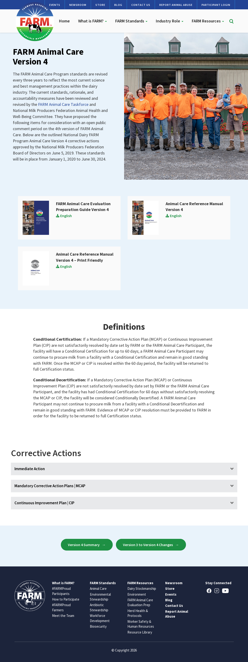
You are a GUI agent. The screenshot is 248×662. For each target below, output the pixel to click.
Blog (118, 5)
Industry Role (169, 21)
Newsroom (77, 5)
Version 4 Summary (84, 544)
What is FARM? (92, 21)
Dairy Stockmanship (141, 588)
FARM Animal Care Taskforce (63, 104)
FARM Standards (131, 21)
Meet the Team (63, 615)
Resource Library (139, 632)
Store (100, 5)
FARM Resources (208, 21)
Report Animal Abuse (175, 5)
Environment (136, 594)
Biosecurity (98, 626)
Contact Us (140, 5)
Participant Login (216, 5)
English (64, 215)
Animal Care (98, 588)
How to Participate (65, 599)
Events (170, 594)
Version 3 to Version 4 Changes (148, 544)
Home (64, 21)
